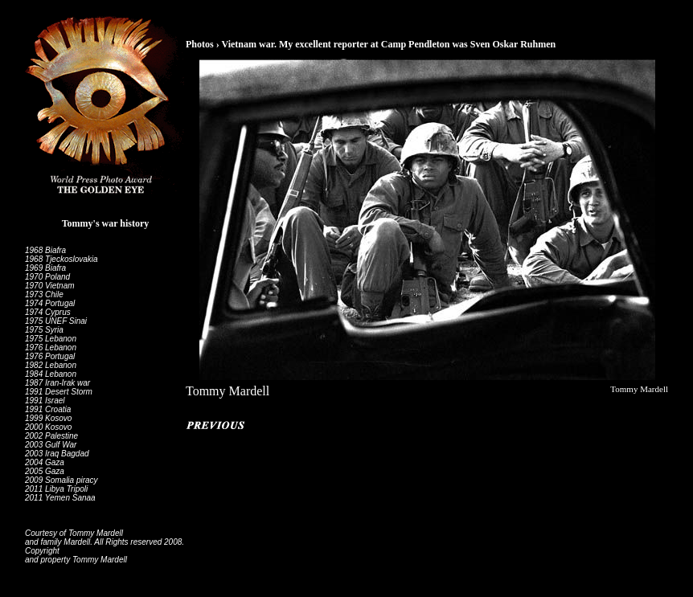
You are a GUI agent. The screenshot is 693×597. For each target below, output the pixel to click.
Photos (200, 44)
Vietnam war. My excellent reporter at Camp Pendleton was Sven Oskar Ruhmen (388, 44)
